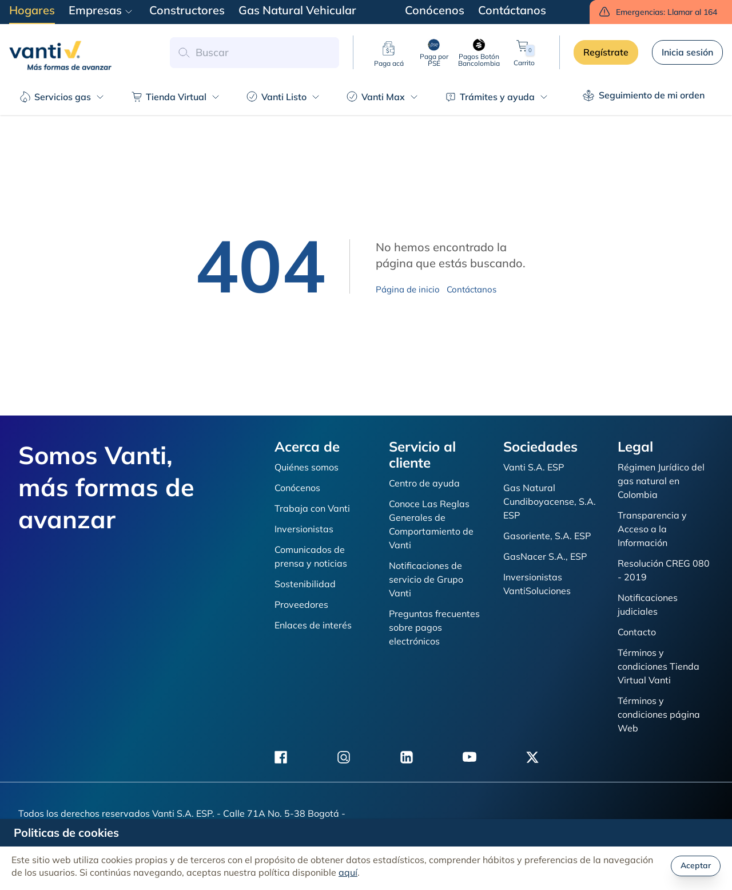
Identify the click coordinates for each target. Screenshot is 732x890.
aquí (348, 872)
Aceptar (696, 865)
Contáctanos (471, 289)
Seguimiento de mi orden (644, 95)
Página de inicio (408, 289)
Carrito (524, 52)
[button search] (183, 53)
